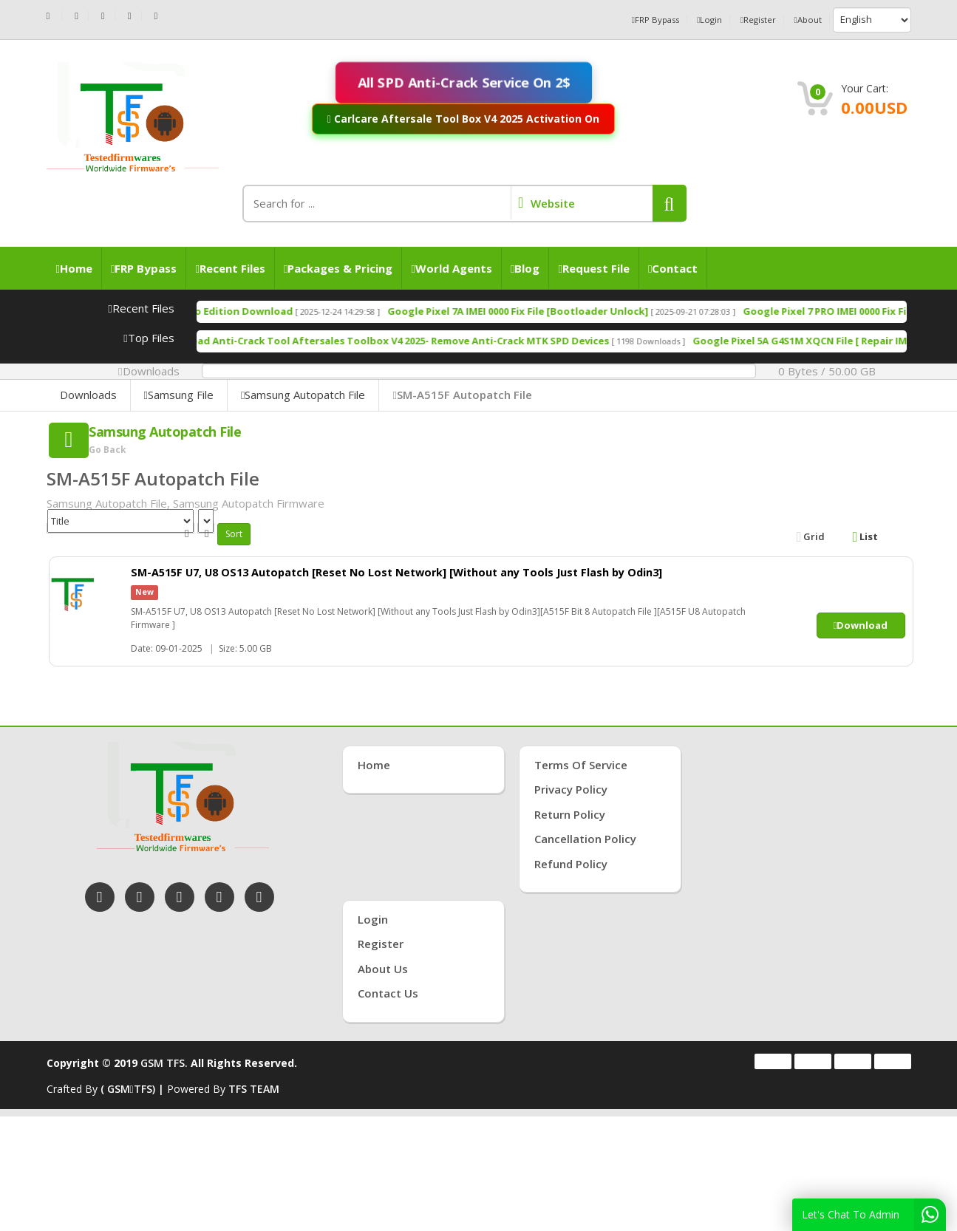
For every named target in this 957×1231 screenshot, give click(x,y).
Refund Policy (570, 863)
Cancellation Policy (585, 838)
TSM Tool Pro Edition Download (301, 311)
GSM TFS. (164, 1063)
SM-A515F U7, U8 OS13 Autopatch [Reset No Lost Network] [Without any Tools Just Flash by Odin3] (421, 572)
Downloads (88, 394)
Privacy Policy (570, 789)
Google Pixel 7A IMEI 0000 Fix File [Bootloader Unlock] (604, 311)
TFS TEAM (253, 1089)
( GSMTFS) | (134, 1089)
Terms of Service (580, 764)
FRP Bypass (625, 19)
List (866, 536)
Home (74, 268)
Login (689, 19)
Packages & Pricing (338, 268)
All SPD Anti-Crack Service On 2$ (464, 82)
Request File (593, 268)
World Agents (451, 268)
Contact (673, 268)
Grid (811, 536)
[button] (670, 203)
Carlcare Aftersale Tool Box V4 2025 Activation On (463, 119)
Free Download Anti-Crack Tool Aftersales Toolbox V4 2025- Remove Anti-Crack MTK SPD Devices (459, 340)
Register (746, 19)
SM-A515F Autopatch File (461, 394)
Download (861, 625)
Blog (525, 268)
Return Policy (569, 814)
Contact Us (388, 993)
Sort (233, 534)
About (804, 19)
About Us (383, 968)
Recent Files (230, 268)
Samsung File (179, 394)
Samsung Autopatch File (303, 394)
